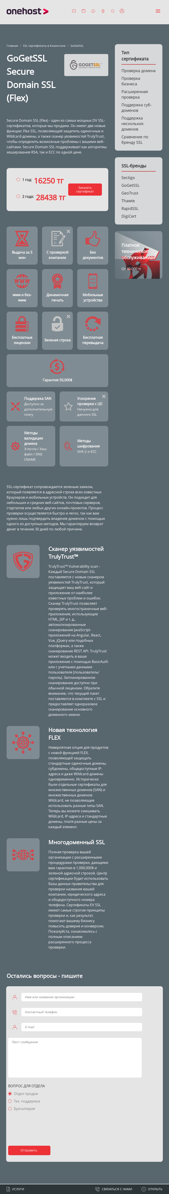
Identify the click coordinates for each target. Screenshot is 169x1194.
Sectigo (128, 177)
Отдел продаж (27, 1094)
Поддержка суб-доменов (136, 107)
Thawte (128, 200)
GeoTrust (129, 193)
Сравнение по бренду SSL (134, 139)
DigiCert (128, 216)
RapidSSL (129, 208)
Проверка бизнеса (130, 81)
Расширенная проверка (134, 94)
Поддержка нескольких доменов (132, 123)
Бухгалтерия (25, 1109)
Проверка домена (138, 70)
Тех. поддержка (28, 1101)
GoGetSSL (130, 185)
